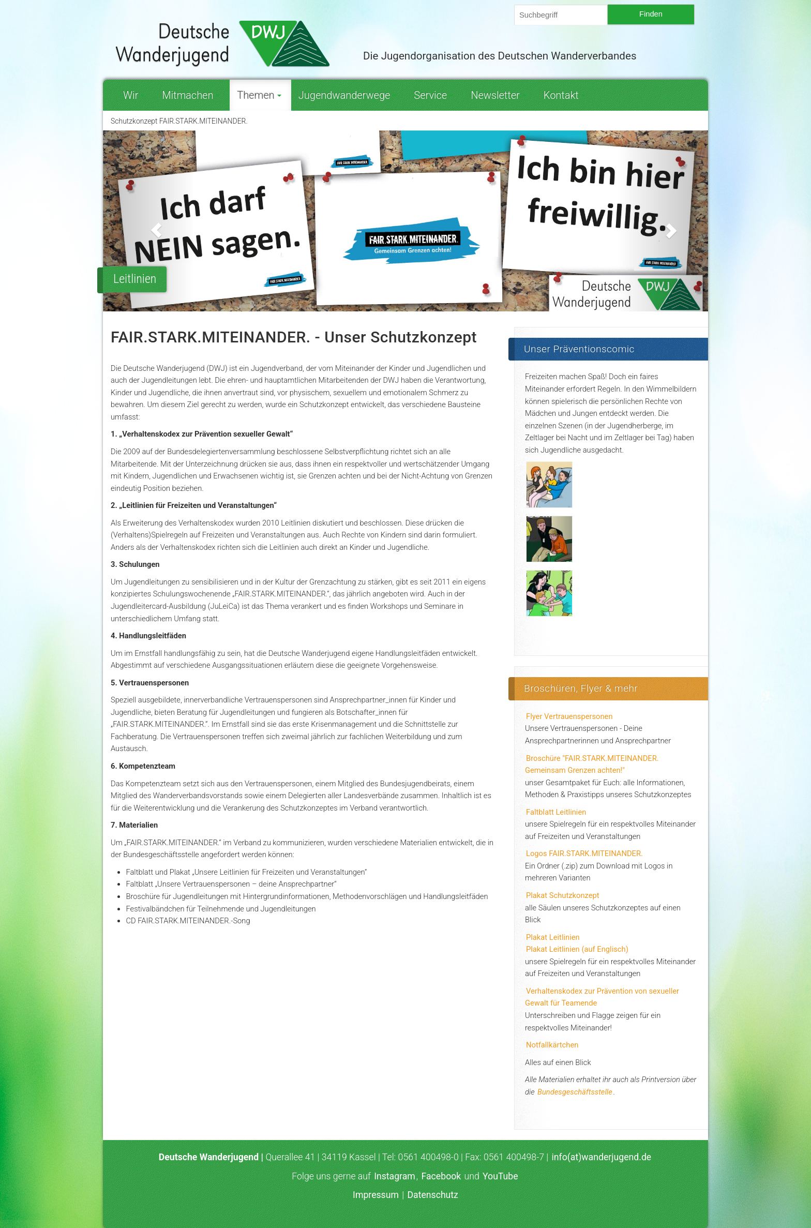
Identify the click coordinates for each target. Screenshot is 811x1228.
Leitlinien (134, 278)
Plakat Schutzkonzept (562, 895)
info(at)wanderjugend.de (602, 1157)
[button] (148, 220)
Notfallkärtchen (552, 1045)
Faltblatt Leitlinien (556, 812)
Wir (134, 95)
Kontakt (564, 95)
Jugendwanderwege (347, 95)
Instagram (394, 1176)
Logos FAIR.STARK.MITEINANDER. (584, 853)
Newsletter (499, 95)
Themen (259, 95)
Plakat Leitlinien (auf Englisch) (577, 949)
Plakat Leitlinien (553, 937)
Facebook (441, 1176)
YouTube (500, 1176)
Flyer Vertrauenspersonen (569, 716)
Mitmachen (191, 95)
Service (434, 95)
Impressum (376, 1195)
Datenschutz (432, 1195)
